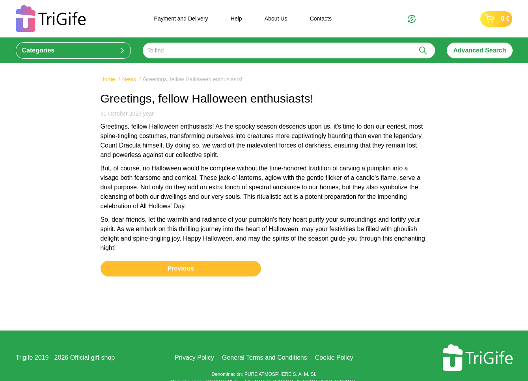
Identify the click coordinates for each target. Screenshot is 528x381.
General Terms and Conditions (264, 357)
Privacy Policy (194, 357)
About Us (276, 18)
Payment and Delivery (181, 18)
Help (236, 18)
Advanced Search (479, 50)
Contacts (321, 18)
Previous (180, 268)
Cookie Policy (334, 357)
